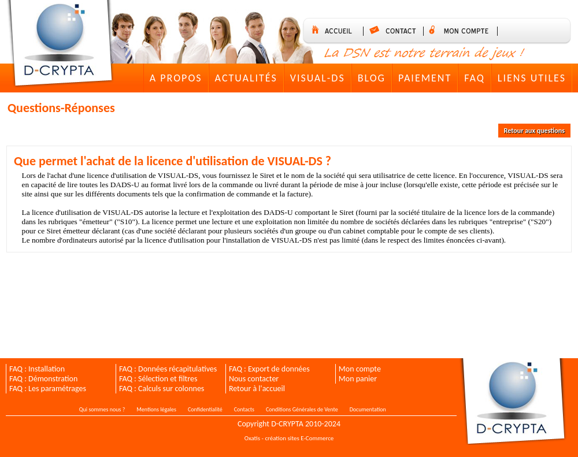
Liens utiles (532, 78)
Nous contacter (254, 379)
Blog (372, 78)
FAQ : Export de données (269, 369)
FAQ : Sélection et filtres (158, 379)
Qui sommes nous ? (102, 409)
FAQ (474, 78)
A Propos (176, 78)
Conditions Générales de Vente (302, 409)
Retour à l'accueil (257, 388)
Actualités (246, 78)
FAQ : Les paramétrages (47, 388)
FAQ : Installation (37, 369)
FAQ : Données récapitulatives (168, 369)
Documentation (368, 409)
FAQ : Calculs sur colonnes (161, 388)
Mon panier (358, 379)
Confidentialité (205, 409)
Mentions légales (156, 409)
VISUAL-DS (317, 78)
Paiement (424, 78)
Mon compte (360, 369)
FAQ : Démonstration (43, 379)
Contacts (244, 409)
